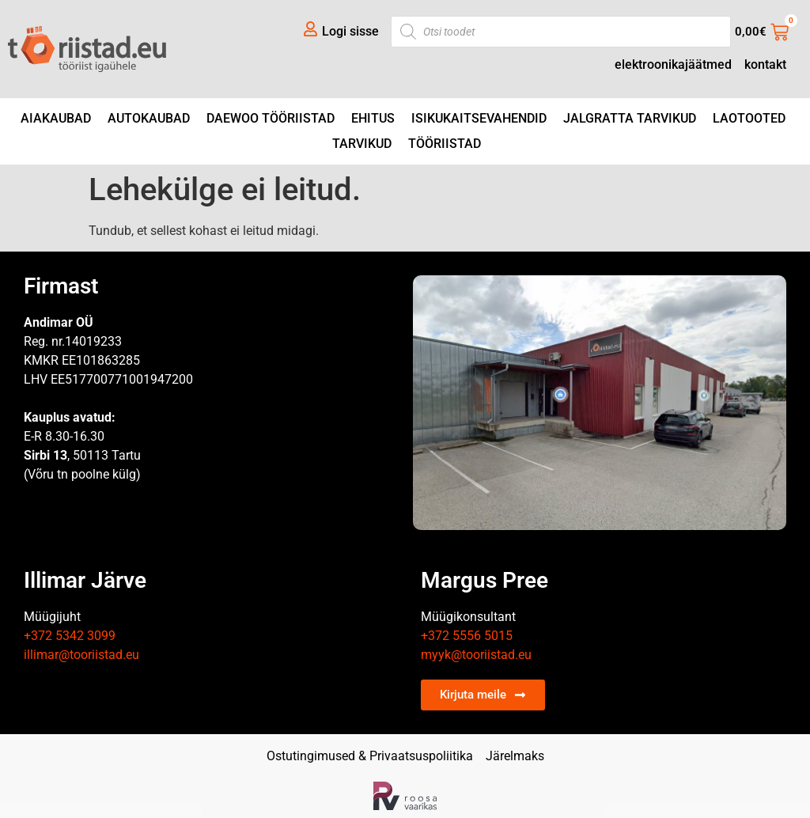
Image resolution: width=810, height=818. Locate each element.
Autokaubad (149, 118)
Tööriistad (444, 143)
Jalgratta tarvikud (629, 118)
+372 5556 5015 (467, 635)
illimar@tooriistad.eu (81, 654)
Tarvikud (362, 143)
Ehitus (373, 118)
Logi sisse (350, 31)
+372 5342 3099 (69, 635)
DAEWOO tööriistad (270, 118)
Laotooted (749, 118)
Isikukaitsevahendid (479, 118)
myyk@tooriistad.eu (476, 654)
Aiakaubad (56, 118)
